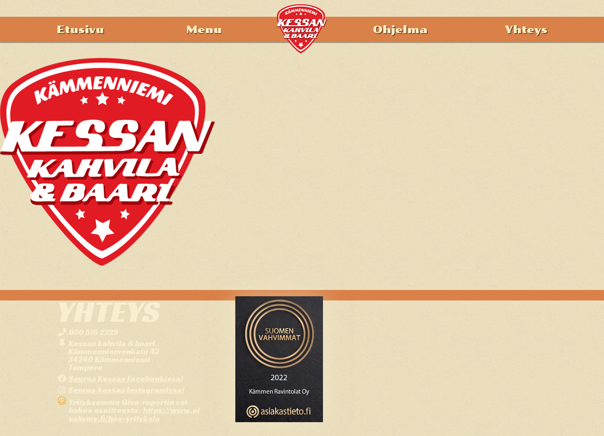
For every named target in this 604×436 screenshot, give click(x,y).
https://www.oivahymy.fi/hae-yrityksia (134, 414)
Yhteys (526, 29)
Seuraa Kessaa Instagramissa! (126, 390)
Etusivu (80, 29)
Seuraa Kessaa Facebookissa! (126, 378)
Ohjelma (400, 29)
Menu (204, 29)
